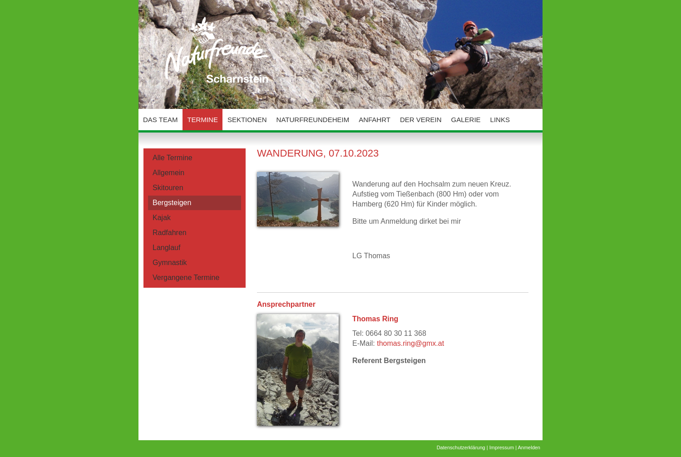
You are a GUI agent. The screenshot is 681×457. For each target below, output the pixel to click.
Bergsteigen (172, 202)
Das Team (160, 119)
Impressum (501, 447)
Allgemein (168, 173)
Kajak (162, 217)
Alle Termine (172, 158)
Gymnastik (170, 262)
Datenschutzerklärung (461, 447)
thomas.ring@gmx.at (410, 343)
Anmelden (529, 447)
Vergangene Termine (186, 277)
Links (500, 119)
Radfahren (170, 232)
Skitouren (168, 188)
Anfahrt (374, 119)
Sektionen (247, 119)
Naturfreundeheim (313, 119)
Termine (202, 119)
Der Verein (421, 119)
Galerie (466, 119)
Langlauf (166, 247)
